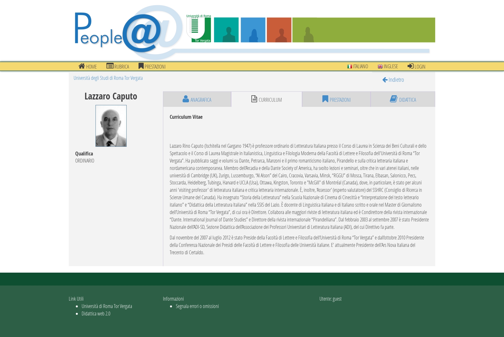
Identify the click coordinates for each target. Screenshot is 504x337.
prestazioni (152, 66)
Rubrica (117, 66)
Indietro (393, 79)
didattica (403, 99)
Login (417, 66)
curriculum (266, 99)
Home (87, 66)
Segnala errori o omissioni (197, 306)
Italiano (357, 66)
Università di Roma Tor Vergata (107, 306)
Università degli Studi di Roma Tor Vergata (108, 77)
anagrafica (197, 99)
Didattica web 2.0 (96, 313)
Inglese (388, 66)
